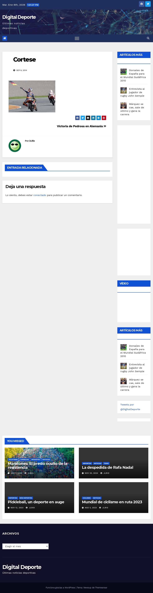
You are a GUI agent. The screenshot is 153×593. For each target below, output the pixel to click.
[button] (148, 38)
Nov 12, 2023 (17, 508)
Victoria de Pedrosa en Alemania (81, 126)
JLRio (32, 140)
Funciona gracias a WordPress (61, 587)
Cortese (24, 59)
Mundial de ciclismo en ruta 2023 (112, 502)
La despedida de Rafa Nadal (107, 467)
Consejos (24, 459)
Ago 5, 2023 (91, 508)
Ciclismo (87, 498)
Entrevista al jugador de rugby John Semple (132, 92)
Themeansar (101, 587)
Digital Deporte (19, 17)
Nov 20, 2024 (91, 473)
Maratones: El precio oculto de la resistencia (37, 465)
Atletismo (13, 459)
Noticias (46, 459)
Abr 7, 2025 (16, 473)
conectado (39, 195)
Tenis (106, 463)
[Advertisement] (136, 174)
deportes (35, 459)
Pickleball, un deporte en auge (36, 502)
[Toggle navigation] (77, 38)
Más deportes (26, 498)
